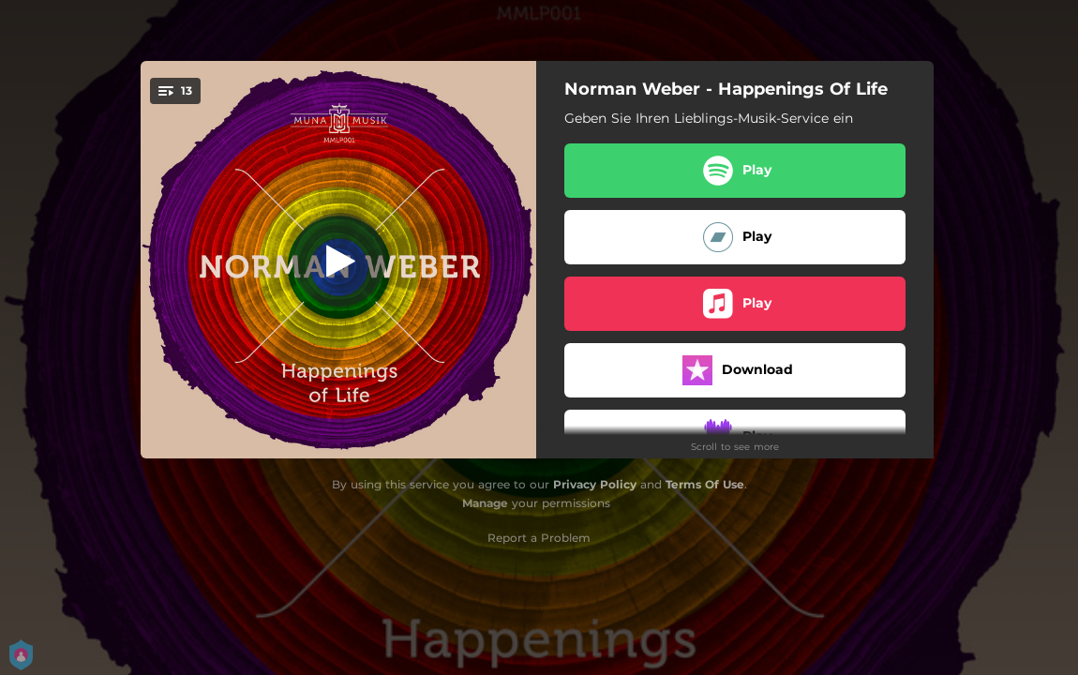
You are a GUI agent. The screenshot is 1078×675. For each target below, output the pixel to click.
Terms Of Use (705, 484)
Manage (485, 503)
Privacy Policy (594, 484)
